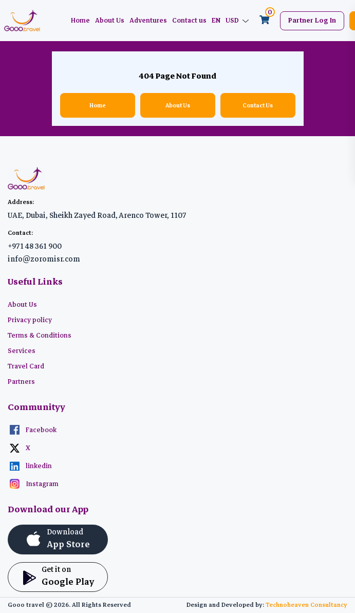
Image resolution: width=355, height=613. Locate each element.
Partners (21, 381)
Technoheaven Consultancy (306, 605)
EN (216, 20)
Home (80, 20)
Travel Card (26, 366)
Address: (21, 202)
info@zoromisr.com (44, 259)
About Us (109, 20)
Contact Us (257, 105)
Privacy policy (30, 320)
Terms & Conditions (39, 335)
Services (21, 351)
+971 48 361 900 (35, 246)
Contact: (20, 233)
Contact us (189, 20)
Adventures (148, 20)
